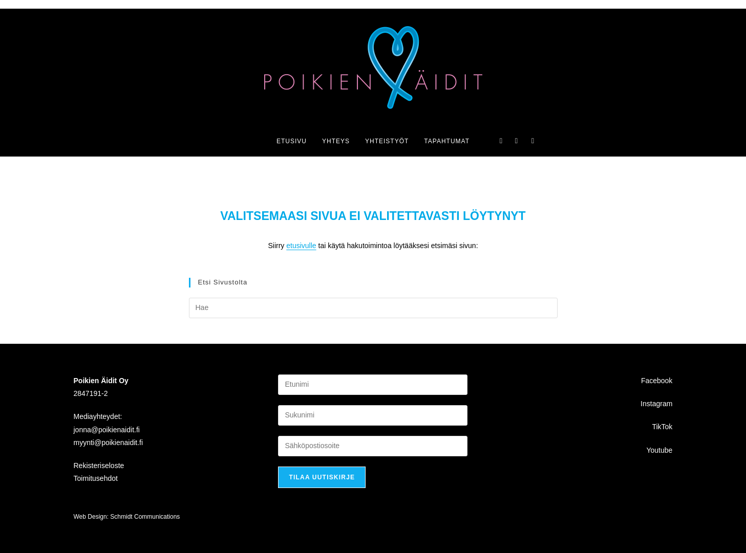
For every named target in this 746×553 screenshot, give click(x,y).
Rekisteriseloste (99, 465)
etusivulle (301, 245)
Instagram (656, 404)
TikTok (662, 427)
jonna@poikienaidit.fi (107, 429)
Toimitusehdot (96, 478)
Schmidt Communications (145, 516)
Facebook (656, 381)
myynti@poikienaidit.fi (108, 442)
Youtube (659, 450)
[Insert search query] (373, 308)
